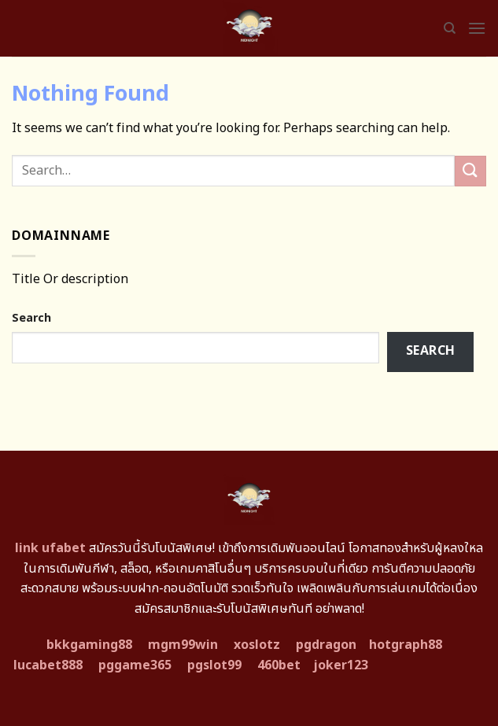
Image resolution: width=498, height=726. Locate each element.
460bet (279, 665)
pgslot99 (214, 665)
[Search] (450, 28)
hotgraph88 (405, 645)
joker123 (340, 665)
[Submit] (470, 171)
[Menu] (476, 28)
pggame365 (135, 665)
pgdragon (326, 645)
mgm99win (183, 645)
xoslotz (257, 645)
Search (31, 318)
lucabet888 (48, 665)
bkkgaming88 (89, 645)
